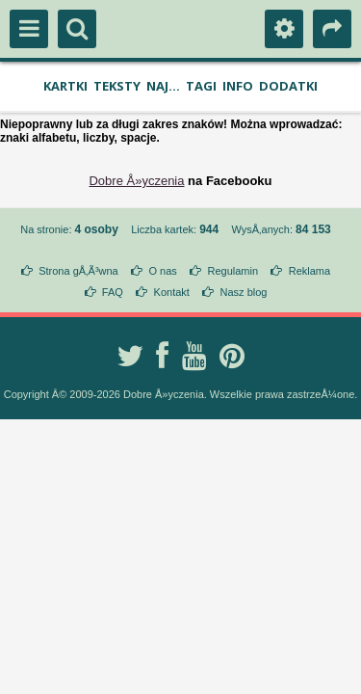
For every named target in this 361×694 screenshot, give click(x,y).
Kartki (65, 85)
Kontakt (172, 292)
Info (237, 85)
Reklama (309, 271)
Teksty (117, 85)
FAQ (112, 292)
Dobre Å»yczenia (136, 181)
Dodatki (288, 85)
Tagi (201, 85)
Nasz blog (244, 292)
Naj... (163, 85)
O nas (162, 271)
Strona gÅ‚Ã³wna (78, 271)
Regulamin (232, 271)
